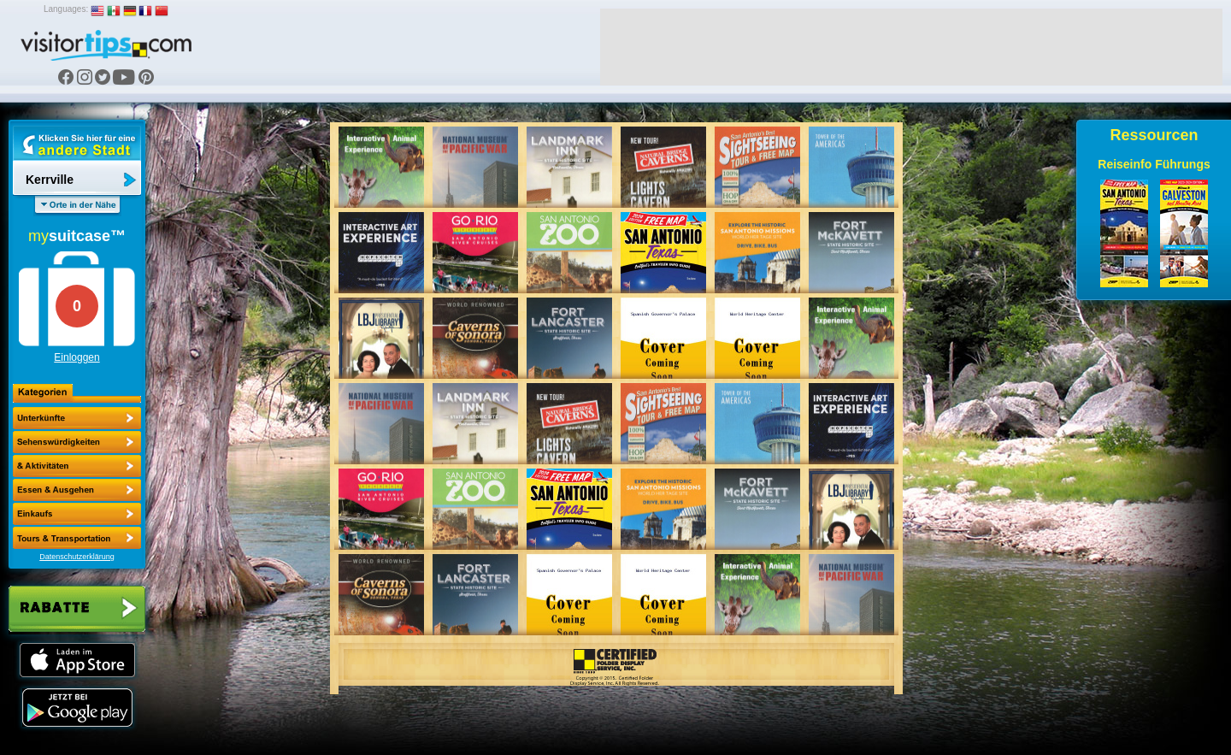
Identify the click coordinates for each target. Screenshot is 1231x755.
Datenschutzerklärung (77, 556)
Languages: (66, 9)
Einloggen (76, 357)
